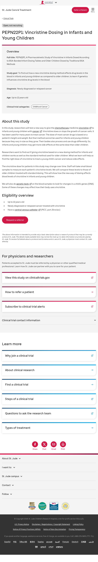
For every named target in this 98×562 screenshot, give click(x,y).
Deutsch (75, 549)
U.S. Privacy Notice (22, 531)
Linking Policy (78, 531)
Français (65, 549)
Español (7, 549)
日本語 (83, 549)
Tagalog (41, 549)
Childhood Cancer (40, 106)
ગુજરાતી (43, 554)
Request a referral (15, 220)
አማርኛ (51, 554)
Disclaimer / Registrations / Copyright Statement (51, 531)
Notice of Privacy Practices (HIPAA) (27, 536)
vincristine (84, 127)
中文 (14, 549)
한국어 (32, 549)
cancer (35, 131)
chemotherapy (62, 127)
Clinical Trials (8, 18)
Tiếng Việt (23, 549)
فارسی (91, 549)
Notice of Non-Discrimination (54, 536)
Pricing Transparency (77, 536)
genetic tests (22, 183)
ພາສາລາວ (59, 554)
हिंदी (36, 554)
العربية (57, 549)
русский (49, 549)
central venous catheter (26, 209)
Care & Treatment (16, 9)
